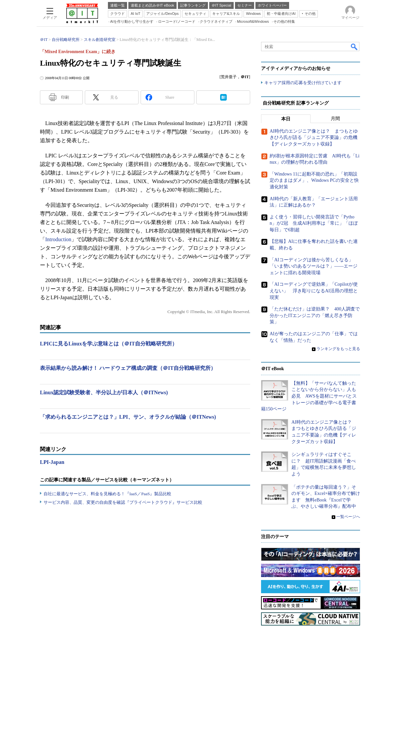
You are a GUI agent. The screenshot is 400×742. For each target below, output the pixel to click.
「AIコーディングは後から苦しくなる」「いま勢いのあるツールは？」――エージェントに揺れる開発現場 (313, 266)
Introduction (58, 239)
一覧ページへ (348, 516)
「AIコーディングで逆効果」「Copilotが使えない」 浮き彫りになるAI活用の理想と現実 (314, 291)
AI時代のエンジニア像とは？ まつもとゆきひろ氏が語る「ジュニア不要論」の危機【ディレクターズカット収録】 (314, 137)
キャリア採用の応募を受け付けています (303, 82)
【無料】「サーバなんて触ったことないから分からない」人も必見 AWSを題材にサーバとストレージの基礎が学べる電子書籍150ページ (309, 396)
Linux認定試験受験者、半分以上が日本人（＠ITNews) (104, 392)
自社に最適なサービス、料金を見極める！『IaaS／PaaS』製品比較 (107, 493)
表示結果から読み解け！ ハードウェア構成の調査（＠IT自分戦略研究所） (128, 368)
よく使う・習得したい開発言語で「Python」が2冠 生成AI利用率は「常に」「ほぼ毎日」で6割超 (314, 223)
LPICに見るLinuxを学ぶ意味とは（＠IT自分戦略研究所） (108, 343)
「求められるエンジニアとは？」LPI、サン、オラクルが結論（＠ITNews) (128, 417)
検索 (354, 46)
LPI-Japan (52, 462)
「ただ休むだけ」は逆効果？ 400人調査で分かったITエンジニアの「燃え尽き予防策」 (315, 315)
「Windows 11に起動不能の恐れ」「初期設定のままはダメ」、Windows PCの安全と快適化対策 (314, 180)
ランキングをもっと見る (338, 348)
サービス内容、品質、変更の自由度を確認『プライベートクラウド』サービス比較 (123, 502)
